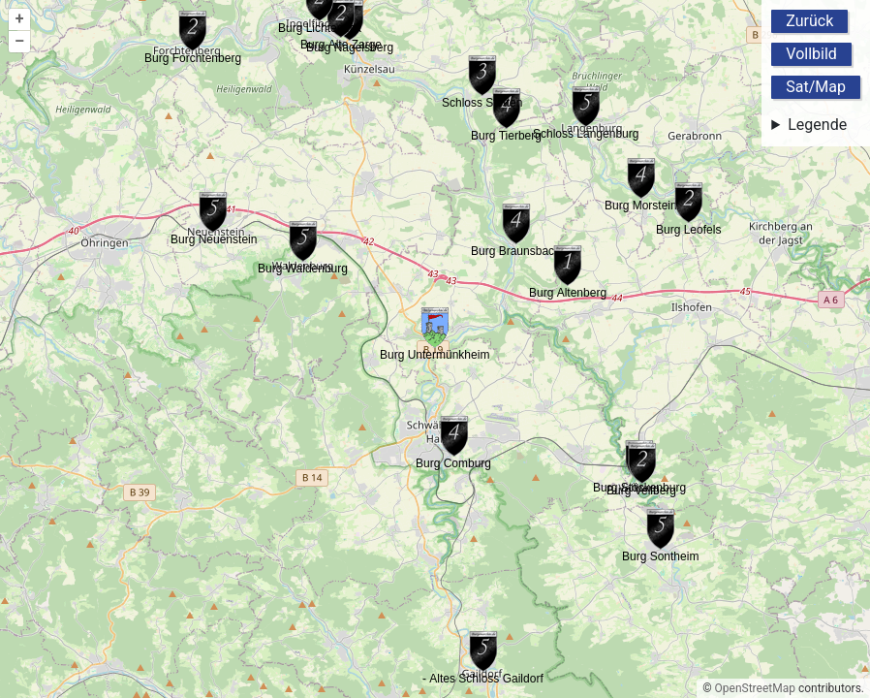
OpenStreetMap (755, 688)
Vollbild (811, 54)
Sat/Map (816, 87)
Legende (817, 124)
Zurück (809, 21)
